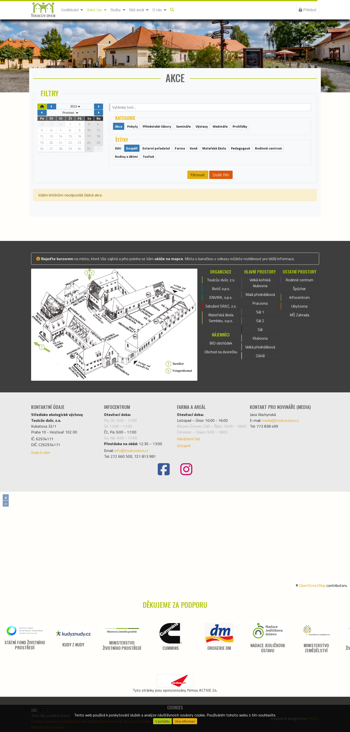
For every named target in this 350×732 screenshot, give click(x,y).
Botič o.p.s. (221, 288)
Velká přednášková (260, 347)
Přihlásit (308, 10)
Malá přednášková (260, 294)
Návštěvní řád (188, 439)
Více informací (185, 721)
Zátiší (260, 356)
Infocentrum (299, 297)
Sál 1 (260, 312)
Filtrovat (198, 175)
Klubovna (260, 338)
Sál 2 (260, 321)
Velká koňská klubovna (260, 283)
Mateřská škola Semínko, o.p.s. (220, 318)
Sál (260, 329)
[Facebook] (164, 469)
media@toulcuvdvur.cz (280, 420)
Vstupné (184, 446)
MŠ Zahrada (299, 315)
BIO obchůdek (221, 343)
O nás (159, 10)
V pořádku (162, 721)
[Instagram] (186, 469)
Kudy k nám (40, 452)
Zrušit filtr (221, 175)
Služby (117, 10)
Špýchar (299, 288)
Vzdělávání (72, 10)
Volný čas (96, 10)
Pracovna (260, 303)
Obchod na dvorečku (220, 352)
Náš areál (139, 10)
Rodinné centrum (299, 280)
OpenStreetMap (312, 585)
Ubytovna (299, 306)
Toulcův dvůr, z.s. (221, 280)
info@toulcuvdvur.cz (131, 450)
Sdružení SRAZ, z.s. (220, 306)
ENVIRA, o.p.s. (220, 297)
